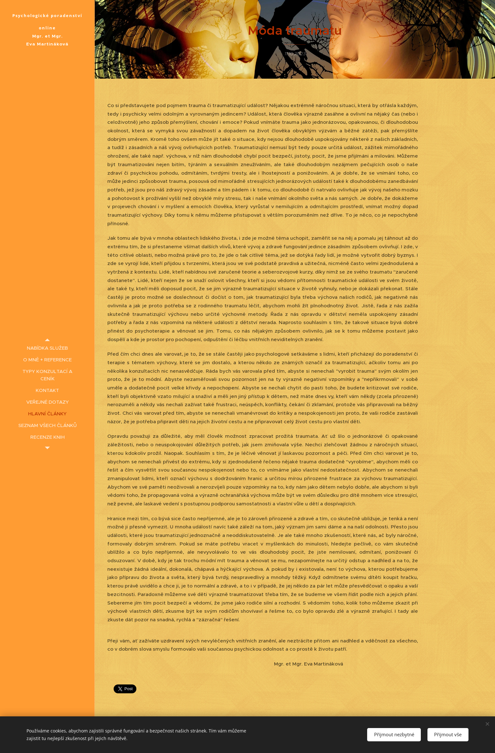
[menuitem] (47, 348)
